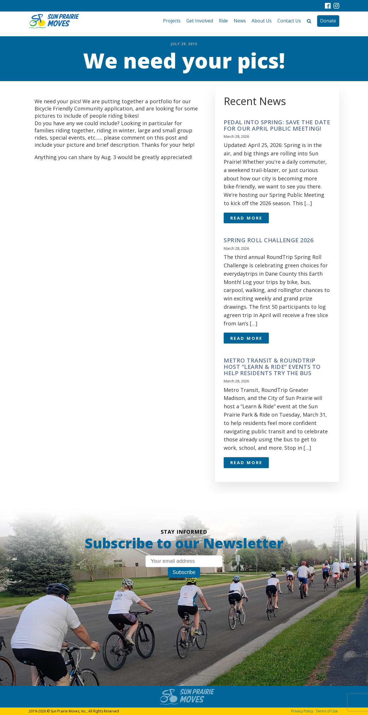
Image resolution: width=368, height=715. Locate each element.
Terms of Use (327, 711)
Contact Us (289, 21)
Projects (172, 21)
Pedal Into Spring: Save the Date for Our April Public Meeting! (277, 125)
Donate (328, 21)
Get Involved (199, 21)
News (240, 21)
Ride (223, 21)
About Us (262, 21)
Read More (246, 218)
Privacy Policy (302, 711)
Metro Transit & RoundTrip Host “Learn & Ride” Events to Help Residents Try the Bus (272, 366)
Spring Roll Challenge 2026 (268, 240)
